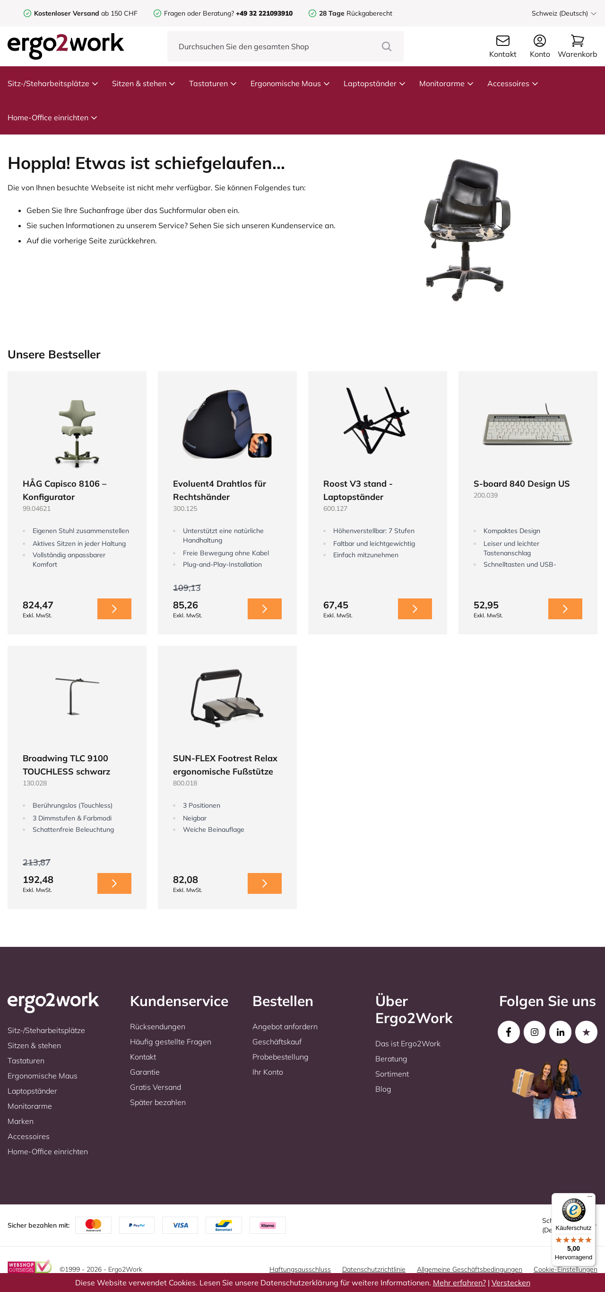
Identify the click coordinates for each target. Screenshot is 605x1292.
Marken (21, 1121)
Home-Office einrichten (53, 117)
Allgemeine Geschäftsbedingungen (469, 1269)
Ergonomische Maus (290, 83)
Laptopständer (375, 83)
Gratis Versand (155, 1087)
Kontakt (143, 1056)
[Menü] (590, 1198)
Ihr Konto (267, 1072)
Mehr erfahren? (459, 1282)
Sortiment (392, 1073)
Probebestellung (280, 1056)
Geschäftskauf (277, 1041)
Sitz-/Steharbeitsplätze (53, 83)
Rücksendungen (157, 1026)
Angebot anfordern (285, 1026)
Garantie (145, 1072)
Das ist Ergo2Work (408, 1043)
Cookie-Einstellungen (565, 1269)
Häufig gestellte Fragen (170, 1041)
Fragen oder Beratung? (199, 13)
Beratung (391, 1058)
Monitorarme (446, 83)
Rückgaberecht (355, 13)
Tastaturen (213, 83)
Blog (383, 1089)
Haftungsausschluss (300, 1269)
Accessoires (513, 83)
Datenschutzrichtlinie (374, 1269)
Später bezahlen (158, 1102)
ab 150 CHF (86, 13)
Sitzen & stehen (144, 83)
